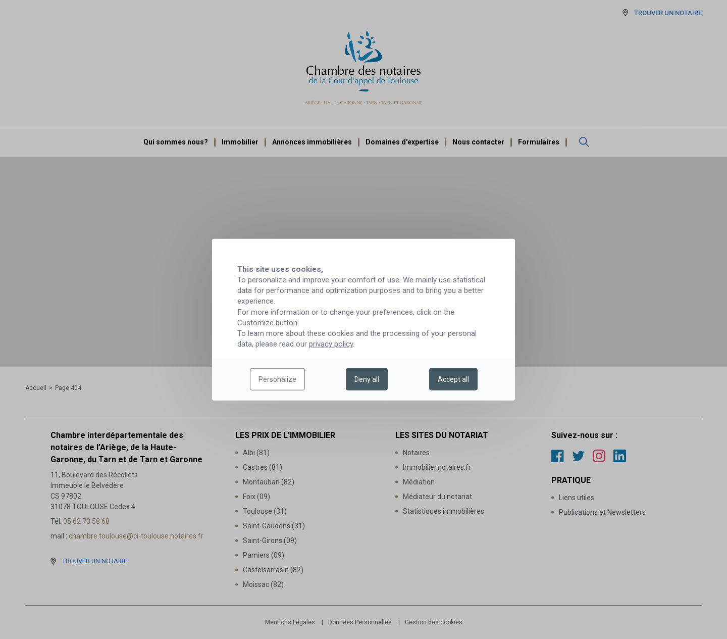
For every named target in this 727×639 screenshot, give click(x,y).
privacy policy (331, 344)
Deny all (366, 379)
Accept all (453, 379)
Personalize (277, 379)
